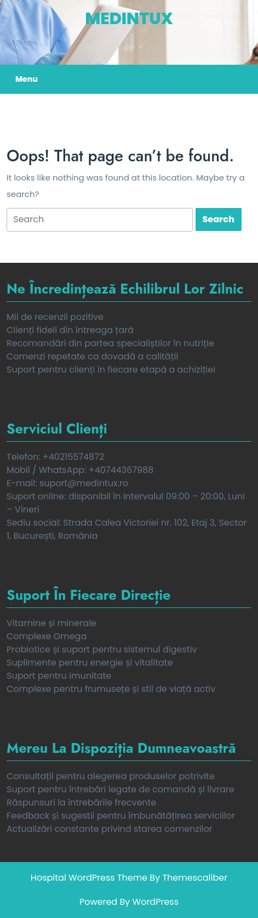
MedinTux (129, 18)
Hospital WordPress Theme (89, 877)
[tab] (100, 220)
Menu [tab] (26, 79)
